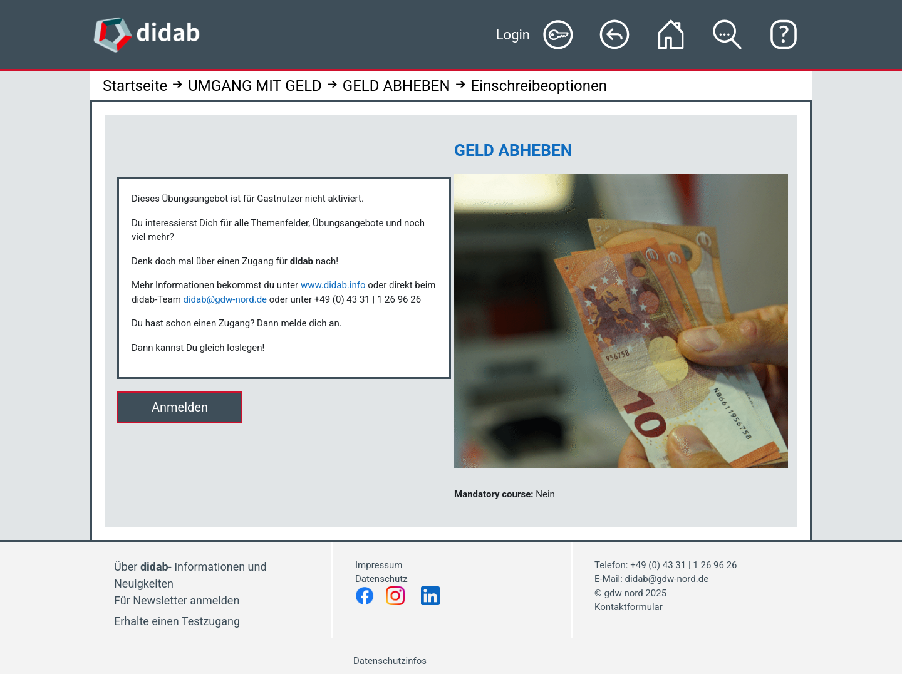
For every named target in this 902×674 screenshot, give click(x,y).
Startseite (135, 86)
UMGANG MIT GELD (255, 86)
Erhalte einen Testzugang (177, 621)
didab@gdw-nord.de (225, 299)
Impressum (378, 565)
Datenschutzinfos (390, 660)
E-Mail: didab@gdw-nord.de (651, 578)
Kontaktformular (628, 607)
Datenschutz (382, 578)
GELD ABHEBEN (396, 86)
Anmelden (180, 407)
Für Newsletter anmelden (176, 600)
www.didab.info (333, 285)
